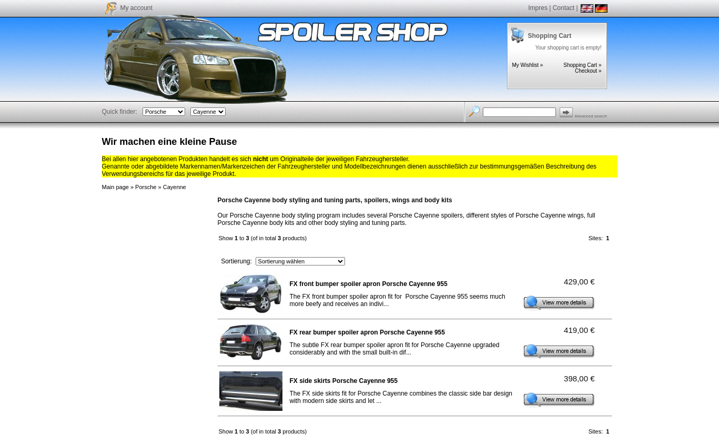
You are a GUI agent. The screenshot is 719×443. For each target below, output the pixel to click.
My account (136, 8)
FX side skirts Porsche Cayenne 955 (344, 381)
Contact (563, 8)
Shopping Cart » (582, 65)
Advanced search (590, 116)
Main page (115, 187)
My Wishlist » (527, 65)
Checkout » (588, 71)
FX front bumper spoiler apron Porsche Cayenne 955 (369, 284)
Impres (538, 8)
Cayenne (174, 187)
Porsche (145, 187)
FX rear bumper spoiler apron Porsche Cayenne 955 (367, 332)
